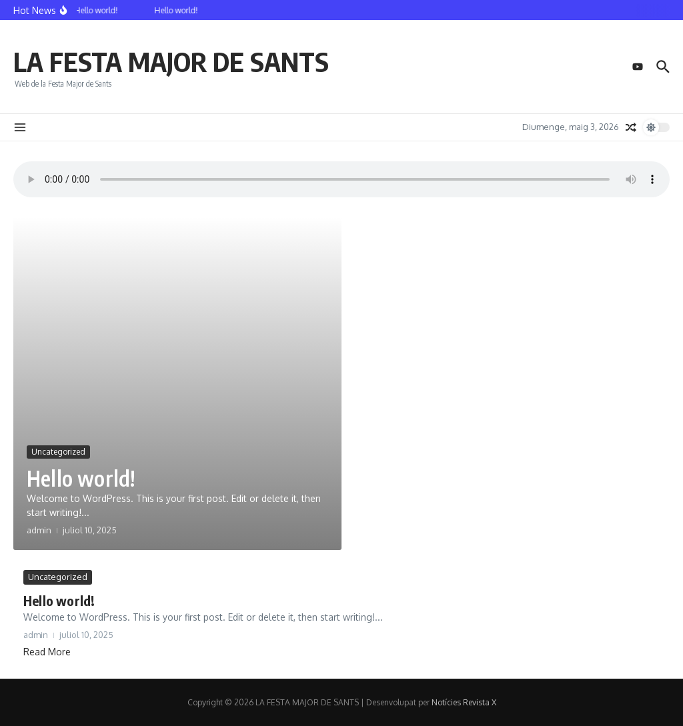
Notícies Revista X (464, 702)
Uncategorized (58, 452)
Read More (47, 651)
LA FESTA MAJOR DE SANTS (171, 61)
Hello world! (81, 478)
